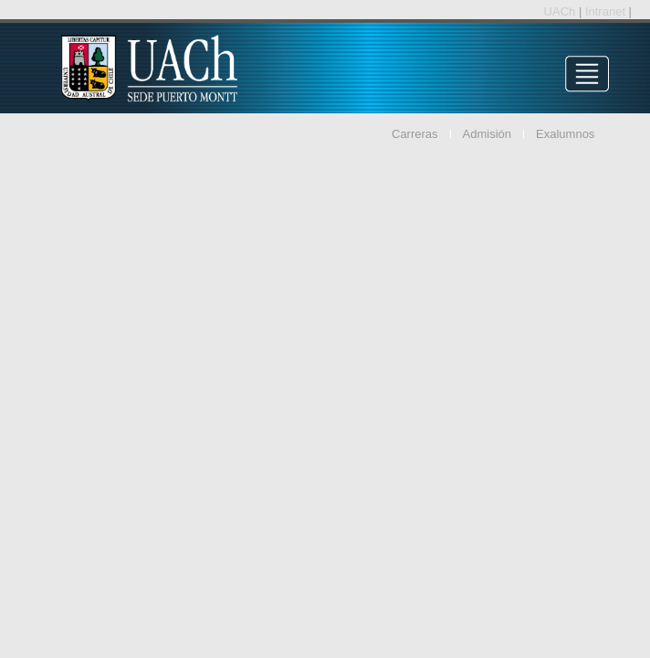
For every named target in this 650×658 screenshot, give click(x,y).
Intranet (607, 11)
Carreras (415, 134)
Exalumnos (565, 134)
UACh (561, 11)
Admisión (487, 134)
